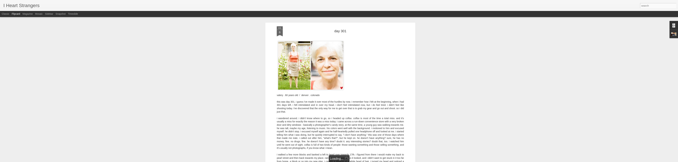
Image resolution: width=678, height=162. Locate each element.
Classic (5, 13)
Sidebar (49, 13)
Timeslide (73, 13)
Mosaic (39, 13)
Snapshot (61, 13)
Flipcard (16, 13)
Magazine (28, 13)
